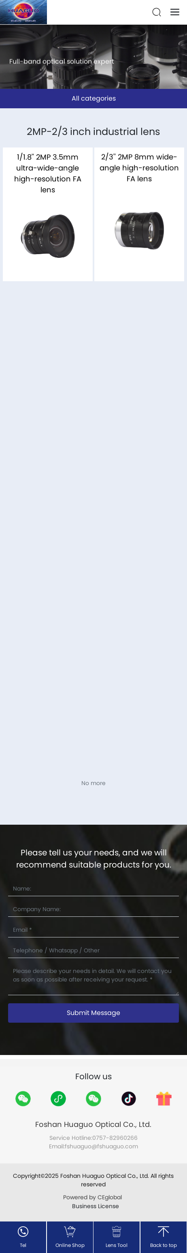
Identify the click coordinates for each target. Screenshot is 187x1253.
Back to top (163, 1245)
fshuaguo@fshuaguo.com (101, 1146)
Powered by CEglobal (93, 1197)
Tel (23, 1245)
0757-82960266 (115, 1138)
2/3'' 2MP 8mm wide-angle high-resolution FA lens (139, 174)
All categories (94, 98)
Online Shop (70, 1245)
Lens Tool (117, 1245)
